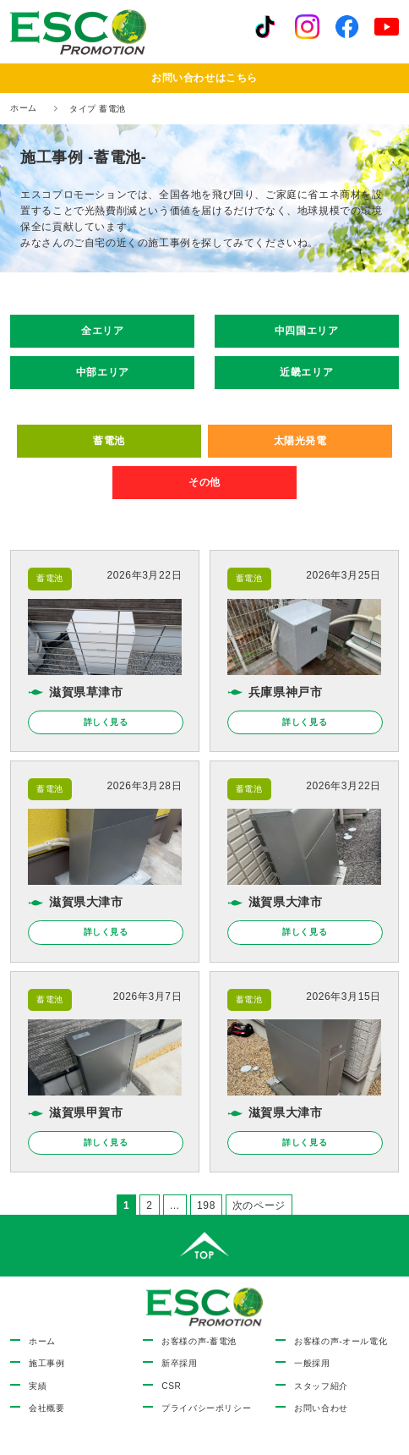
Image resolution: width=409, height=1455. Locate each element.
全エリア (102, 331)
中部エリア (102, 372)
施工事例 (46, 1363)
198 (206, 1207)
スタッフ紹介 (321, 1386)
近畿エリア (306, 372)
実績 (37, 1386)
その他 (204, 482)
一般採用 (312, 1363)
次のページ (259, 1205)
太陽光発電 (300, 441)
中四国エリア (307, 331)
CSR (171, 1386)
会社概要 (46, 1408)
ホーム (23, 108)
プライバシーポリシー (206, 1408)
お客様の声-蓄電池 (199, 1341)
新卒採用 (179, 1363)
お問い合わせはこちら (204, 78)
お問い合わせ (321, 1408)
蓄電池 (109, 441)
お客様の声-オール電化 (340, 1341)
